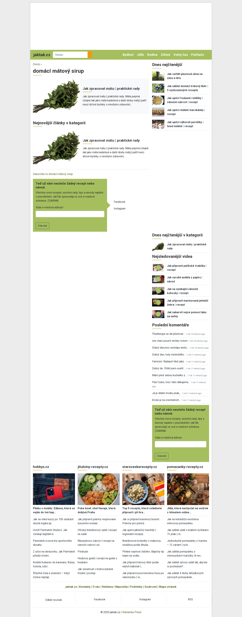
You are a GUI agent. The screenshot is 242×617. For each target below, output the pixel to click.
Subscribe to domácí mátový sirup (53, 174)
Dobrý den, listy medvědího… (169, 354)
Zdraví (165, 55)
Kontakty (84, 586)
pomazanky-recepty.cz (185, 467)
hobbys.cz (41, 467)
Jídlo (140, 55)
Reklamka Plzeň (132, 612)
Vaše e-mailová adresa (49, 207)
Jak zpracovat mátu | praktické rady (111, 89)
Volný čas (180, 55)
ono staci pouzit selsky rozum (170, 340)
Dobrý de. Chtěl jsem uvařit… (168, 368)
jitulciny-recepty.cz (93, 467)
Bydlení (128, 55)
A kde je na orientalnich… (166, 400)
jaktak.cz (71, 586)
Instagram (120, 208)
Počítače (197, 55)
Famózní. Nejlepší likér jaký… (168, 361)
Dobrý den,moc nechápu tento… (170, 347)
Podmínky (136, 586)
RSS (190, 599)
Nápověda (121, 586)
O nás (96, 586)
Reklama (107, 586)
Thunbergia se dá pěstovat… (168, 333)
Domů (36, 64)
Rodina (152, 55)
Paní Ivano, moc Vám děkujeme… (171, 382)
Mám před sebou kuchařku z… (169, 375)
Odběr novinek (53, 600)
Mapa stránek (167, 586)
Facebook (119, 201)
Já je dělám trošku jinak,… (166, 393)
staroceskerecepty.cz (139, 467)
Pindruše (83, 551)
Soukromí (151, 586)
